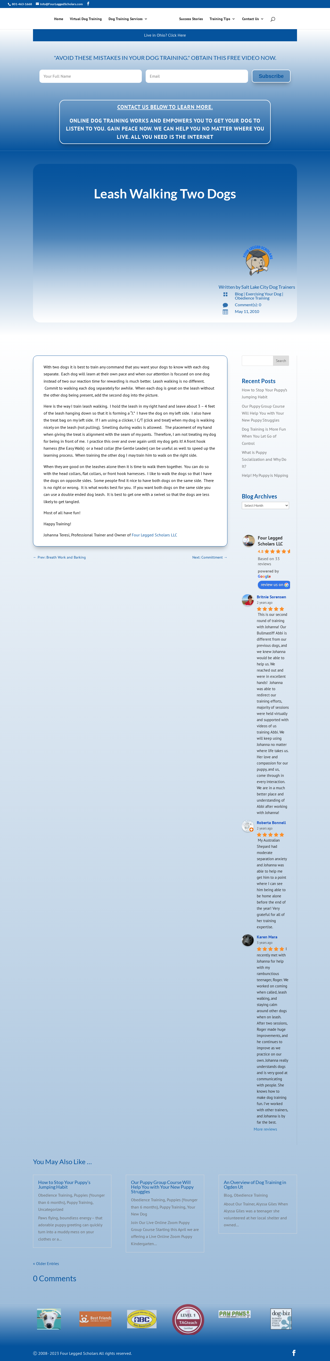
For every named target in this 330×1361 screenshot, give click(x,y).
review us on (274, 584)
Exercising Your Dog (263, 293)
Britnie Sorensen (271, 596)
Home (60, 19)
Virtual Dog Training (88, 19)
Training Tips (218, 19)
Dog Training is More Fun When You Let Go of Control (264, 436)
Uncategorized (50, 1209)
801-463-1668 (21, 4)
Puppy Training (80, 1202)
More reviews (265, 1129)
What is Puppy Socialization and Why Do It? (264, 459)
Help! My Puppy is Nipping (265, 475)
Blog (239, 293)
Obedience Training (252, 297)
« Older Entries (46, 1263)
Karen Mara (267, 936)
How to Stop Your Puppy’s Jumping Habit (64, 1184)
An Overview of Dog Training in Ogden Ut (255, 1184)
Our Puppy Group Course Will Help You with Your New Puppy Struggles (263, 413)
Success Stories (189, 19)
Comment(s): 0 (248, 304)
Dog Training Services (127, 19)
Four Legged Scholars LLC (154, 534)
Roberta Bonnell (271, 822)
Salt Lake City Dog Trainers (268, 287)
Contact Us (248, 19)
